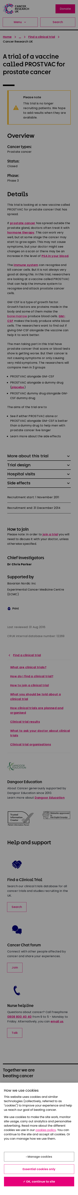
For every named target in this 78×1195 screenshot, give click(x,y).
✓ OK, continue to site (39, 1181)
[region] (39, 1139)
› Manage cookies (39, 1157)
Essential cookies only (39, 1169)
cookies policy (46, 1130)
